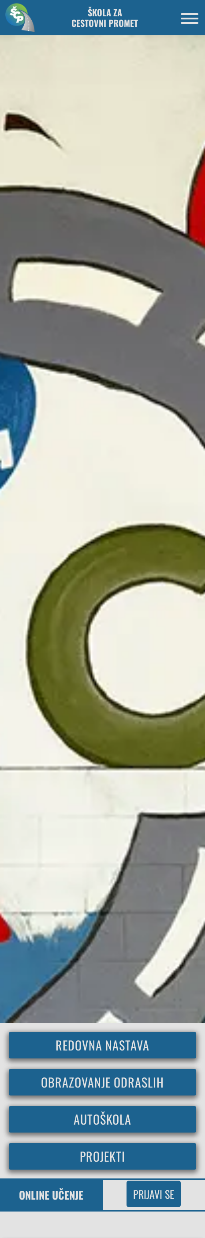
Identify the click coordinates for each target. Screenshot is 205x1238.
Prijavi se (153, 1194)
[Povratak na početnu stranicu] (17, 17)
